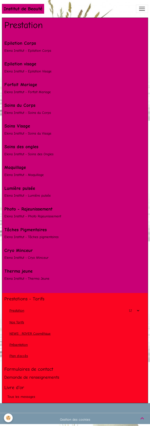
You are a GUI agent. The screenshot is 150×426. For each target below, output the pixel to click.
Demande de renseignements (31, 377)
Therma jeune (18, 271)
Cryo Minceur (18, 250)
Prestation (16, 311)
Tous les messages (21, 397)
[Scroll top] (142, 418)
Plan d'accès (18, 356)
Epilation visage (20, 64)
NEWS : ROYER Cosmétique (30, 334)
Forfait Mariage (20, 84)
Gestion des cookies (75, 420)
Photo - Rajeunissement (28, 209)
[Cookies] (8, 417)
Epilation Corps (20, 43)
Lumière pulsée (19, 188)
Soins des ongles (21, 146)
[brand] (23, 9)
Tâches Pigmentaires (25, 229)
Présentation (18, 345)
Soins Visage (17, 126)
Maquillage (15, 167)
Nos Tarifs (16, 322)
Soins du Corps (19, 105)
